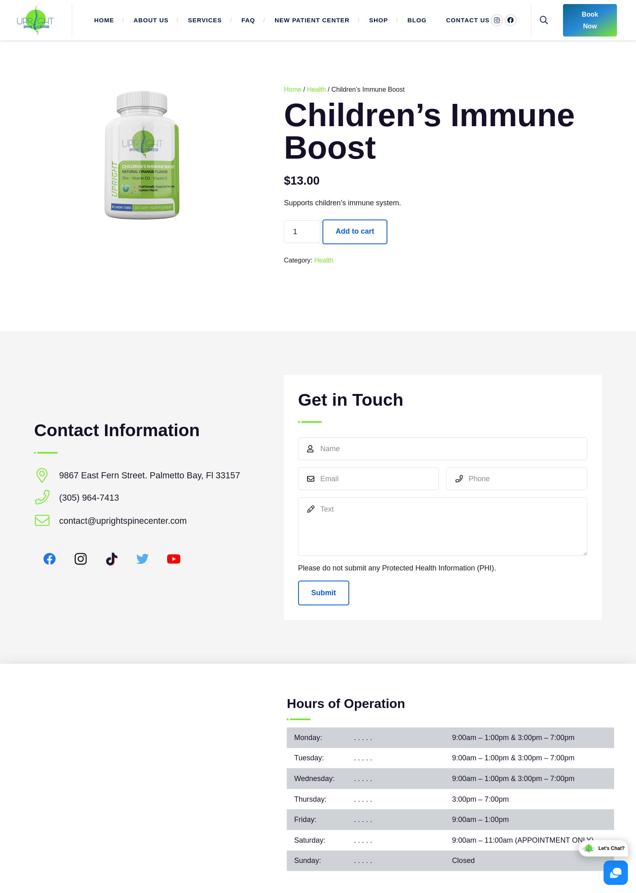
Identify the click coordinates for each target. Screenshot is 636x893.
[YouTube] (173, 559)
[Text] (442, 526)
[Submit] (323, 593)
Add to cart (355, 231)
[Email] (368, 478)
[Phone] (516, 478)
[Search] (544, 20)
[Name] (442, 448)
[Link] (35, 20)
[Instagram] (81, 559)
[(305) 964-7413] (46, 498)
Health (316, 89)
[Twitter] (143, 559)
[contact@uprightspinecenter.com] (46, 521)
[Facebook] (511, 20)
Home (292, 89)
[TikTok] (111, 559)
